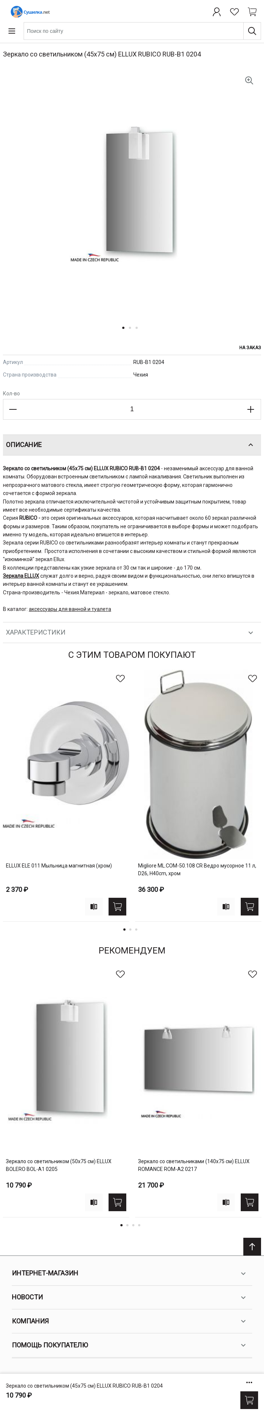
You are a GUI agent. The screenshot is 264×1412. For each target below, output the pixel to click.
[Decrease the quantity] (13, 409)
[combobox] (142, 31)
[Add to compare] (94, 906)
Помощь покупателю (130, 1345)
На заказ (250, 347)
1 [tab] (124, 929)
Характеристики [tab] (130, 632)
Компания (130, 1321)
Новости (130, 1297)
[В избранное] (120, 678)
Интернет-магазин (130, 1273)
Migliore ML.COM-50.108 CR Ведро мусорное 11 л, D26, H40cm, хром (197, 869)
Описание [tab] (130, 444)
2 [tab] (130, 929)
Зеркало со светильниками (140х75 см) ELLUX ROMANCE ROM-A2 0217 (194, 1165)
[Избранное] (234, 12)
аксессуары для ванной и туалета (70, 609)
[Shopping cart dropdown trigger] (252, 12)
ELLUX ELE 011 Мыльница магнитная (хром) (59, 866)
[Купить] (249, 1400)
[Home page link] (29, 11)
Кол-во (11, 393)
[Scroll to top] (252, 1246)
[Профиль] (217, 12)
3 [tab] (136, 929)
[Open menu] (12, 31)
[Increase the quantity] (250, 409)
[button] (125, 332)
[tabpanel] (66, 796)
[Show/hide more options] (249, 1382)
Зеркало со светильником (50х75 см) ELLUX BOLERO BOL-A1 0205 (59, 1165)
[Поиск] (252, 31)
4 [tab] (139, 1225)
